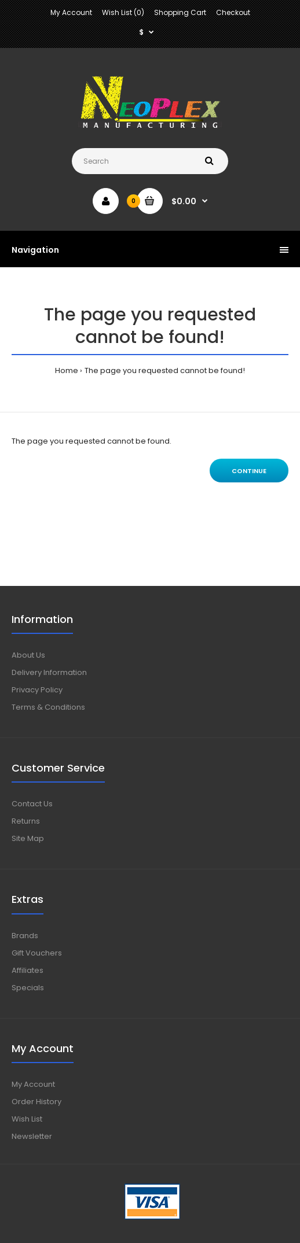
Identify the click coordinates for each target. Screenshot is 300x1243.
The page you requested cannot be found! (165, 370)
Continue (249, 470)
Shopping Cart (180, 12)
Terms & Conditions (48, 707)
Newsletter (32, 1136)
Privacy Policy (37, 689)
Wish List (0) (123, 12)
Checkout (233, 12)
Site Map (28, 838)
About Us (28, 655)
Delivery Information (49, 672)
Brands (25, 935)
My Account (71, 12)
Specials (28, 987)
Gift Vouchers (37, 952)
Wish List (27, 1118)
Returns (26, 821)
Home (66, 370)
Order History (36, 1101)
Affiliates (27, 970)
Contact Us (32, 803)
